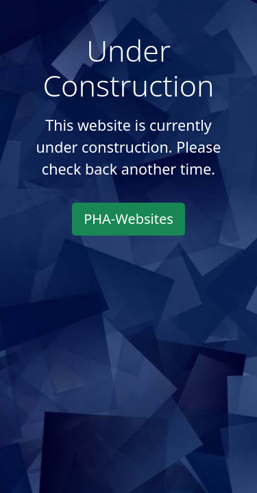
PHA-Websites (128, 219)
